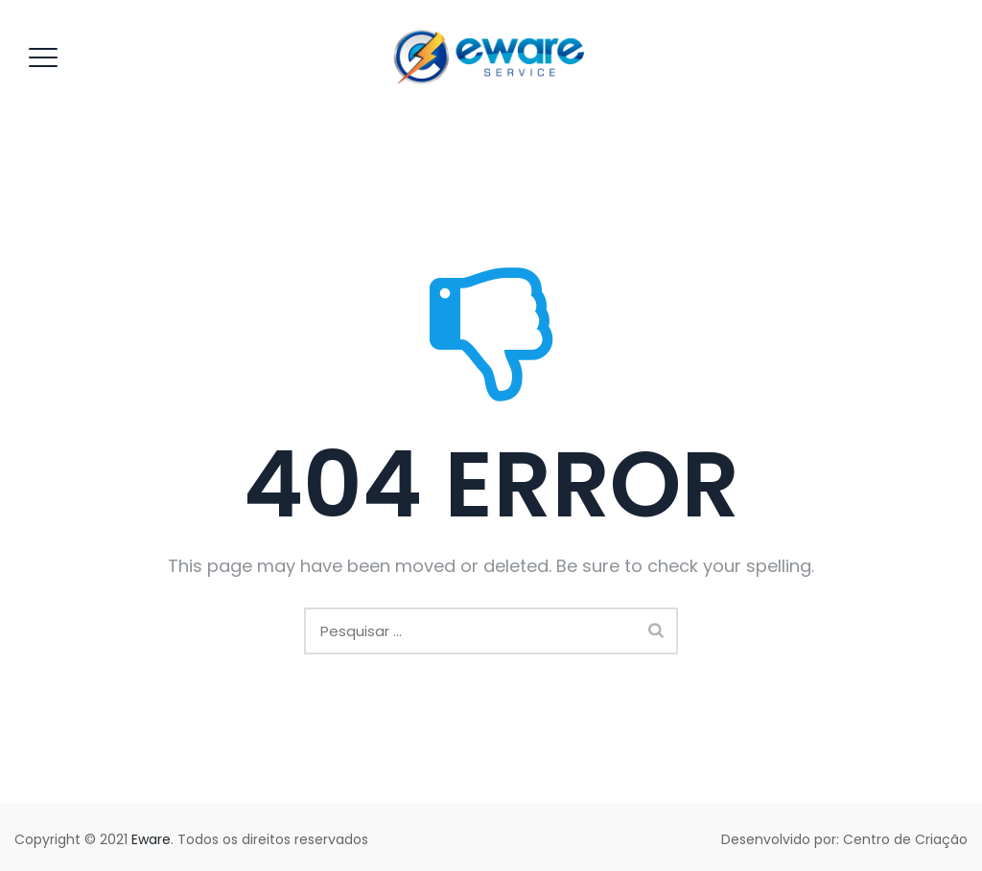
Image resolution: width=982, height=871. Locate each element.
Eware (151, 839)
